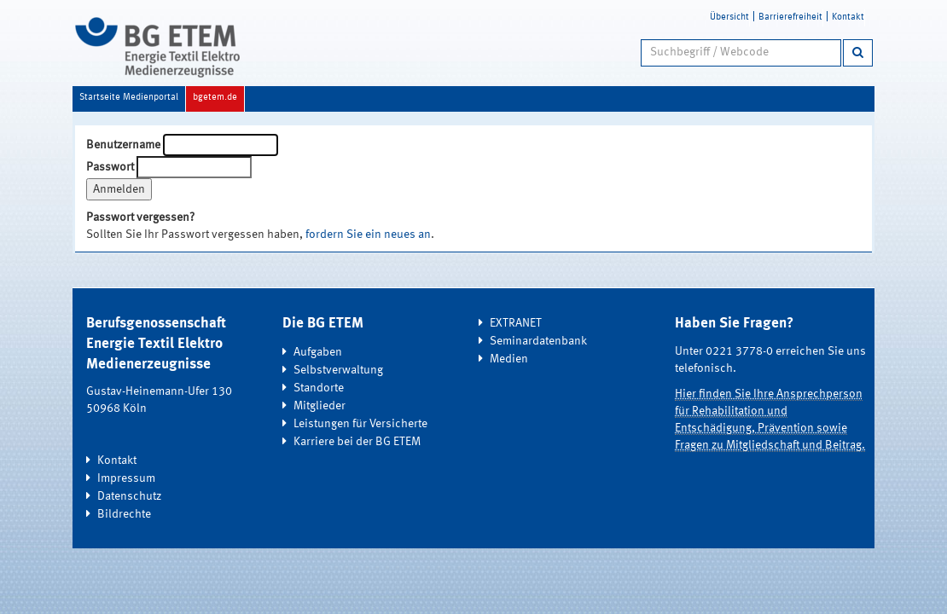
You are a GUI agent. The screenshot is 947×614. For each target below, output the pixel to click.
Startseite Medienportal (128, 97)
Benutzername (123, 145)
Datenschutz (129, 496)
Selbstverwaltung (338, 370)
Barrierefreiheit (790, 17)
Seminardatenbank (538, 341)
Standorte (318, 388)
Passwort (110, 167)
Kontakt (848, 17)
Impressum (126, 478)
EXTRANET (516, 323)
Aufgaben (317, 352)
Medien (509, 359)
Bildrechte (124, 514)
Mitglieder (319, 406)
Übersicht (729, 17)
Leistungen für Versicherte (360, 424)
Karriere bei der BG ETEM (357, 442)
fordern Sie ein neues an (368, 234)
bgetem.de (215, 97)
